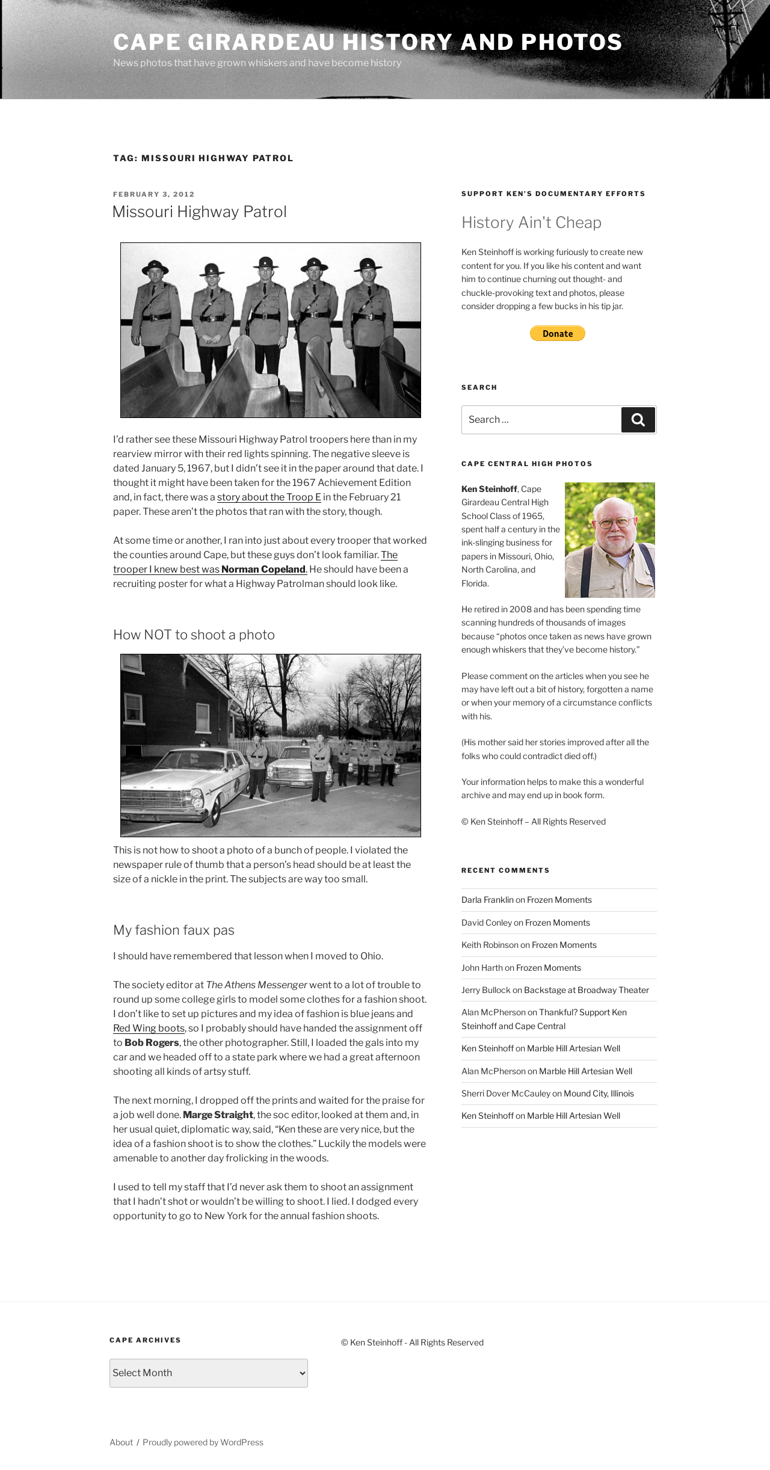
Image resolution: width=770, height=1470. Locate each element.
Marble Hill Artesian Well (573, 1048)
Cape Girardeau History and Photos (368, 42)
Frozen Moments (559, 899)
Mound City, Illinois (599, 1093)
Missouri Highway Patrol (199, 211)
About (121, 1442)
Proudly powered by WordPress (203, 1442)
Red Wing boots (149, 1028)
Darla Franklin (487, 899)
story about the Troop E (269, 497)
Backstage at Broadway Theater (586, 990)
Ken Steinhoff (487, 1048)
